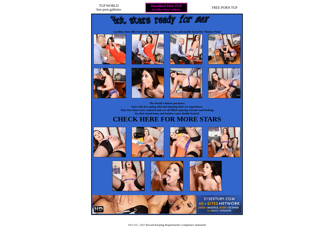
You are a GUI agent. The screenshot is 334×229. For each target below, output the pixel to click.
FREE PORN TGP (225, 7)
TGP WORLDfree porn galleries (108, 7)
